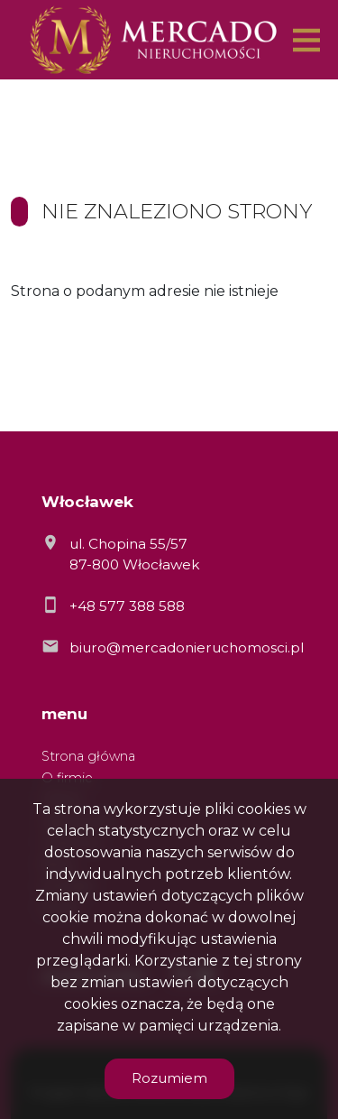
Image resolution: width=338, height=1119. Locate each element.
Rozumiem (169, 1078)
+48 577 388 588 (127, 606)
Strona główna (88, 756)
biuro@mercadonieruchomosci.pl (186, 647)
